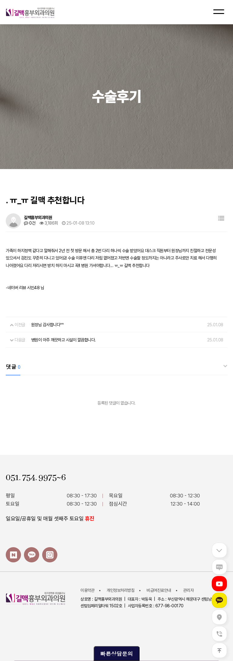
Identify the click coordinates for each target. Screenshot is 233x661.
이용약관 (87, 590)
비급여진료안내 (159, 590)
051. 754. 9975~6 (36, 477)
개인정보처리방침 (120, 590)
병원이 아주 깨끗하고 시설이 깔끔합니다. (63, 339)
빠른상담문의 (116, 653)
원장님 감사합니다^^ (47, 324)
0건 (29, 222)
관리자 (188, 590)
